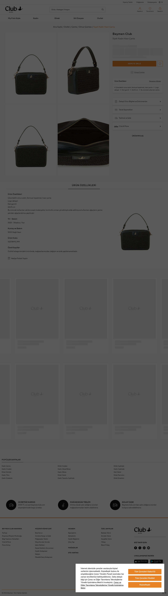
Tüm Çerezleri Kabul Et (144, 572)
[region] (120, 578)
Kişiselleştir (145, 585)
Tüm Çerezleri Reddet (145, 578)
